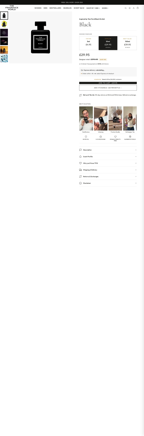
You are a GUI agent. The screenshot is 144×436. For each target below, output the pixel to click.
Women (38, 8)
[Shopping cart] (138, 8)
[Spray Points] (129, 8)
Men (45, 8)
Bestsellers (55, 8)
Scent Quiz (79, 8)
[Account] (133, 8)
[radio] (88, 43)
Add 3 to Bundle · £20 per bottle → (108, 92)
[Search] (125, 8)
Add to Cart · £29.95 (108, 85)
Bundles (68, 8)
